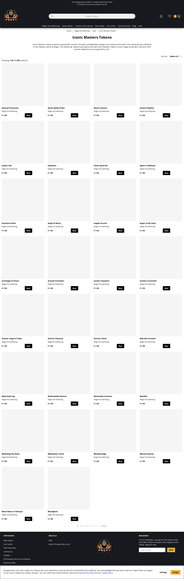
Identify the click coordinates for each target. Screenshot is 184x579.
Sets (94, 31)
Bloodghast (53, 511)
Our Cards (111, 26)
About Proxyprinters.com (59, 544)
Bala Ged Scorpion (148, 338)
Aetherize (52, 165)
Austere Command (148, 281)
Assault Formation (56, 281)
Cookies (7, 555)
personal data (88, 573)
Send (171, 550)
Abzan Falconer (100, 108)
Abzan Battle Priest (56, 108)
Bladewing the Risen (11, 454)
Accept (175, 572)
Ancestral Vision (9, 223)
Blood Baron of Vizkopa (12, 511)
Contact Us (8, 551)
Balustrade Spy (8, 396)
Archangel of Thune (10, 281)
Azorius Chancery (55, 338)
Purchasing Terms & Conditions (17, 559)
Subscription (67, 26)
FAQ (140, 26)
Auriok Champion (101, 281)
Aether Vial (7, 165)
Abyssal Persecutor (10, 108)
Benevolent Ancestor (103, 396)
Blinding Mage (100, 454)
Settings (163, 572)
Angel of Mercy (54, 223)
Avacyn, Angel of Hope (12, 338)
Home (69, 31)
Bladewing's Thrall (56, 454)
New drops (99, 26)
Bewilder (143, 396)
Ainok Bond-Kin (101, 165)
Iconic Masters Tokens (107, 31)
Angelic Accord (100, 223)
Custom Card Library (84, 26)
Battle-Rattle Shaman (57, 396)
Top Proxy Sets (124, 26)
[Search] (92, 16)
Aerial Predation (147, 108)
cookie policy (107, 573)
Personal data (9, 562)
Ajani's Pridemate (147, 165)
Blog (134, 26)
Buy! (28, 115)
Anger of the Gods (148, 223)
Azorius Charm (100, 338)
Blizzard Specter (147, 454)
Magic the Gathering (51, 26)
